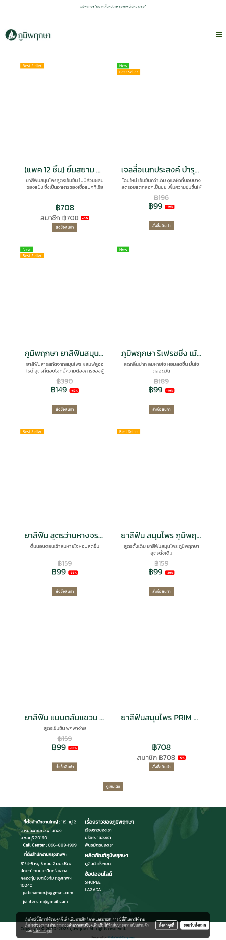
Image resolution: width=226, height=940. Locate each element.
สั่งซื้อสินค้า (65, 227)
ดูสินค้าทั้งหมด (98, 863)
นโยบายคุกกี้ (42, 930)
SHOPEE (93, 882)
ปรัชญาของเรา (98, 837)
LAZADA (93, 889)
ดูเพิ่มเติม (113, 786)
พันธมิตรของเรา (99, 845)
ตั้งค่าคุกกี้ (166, 925)
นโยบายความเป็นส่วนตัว (130, 925)
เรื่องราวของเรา (98, 830)
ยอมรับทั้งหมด (195, 925)
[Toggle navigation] (219, 35)
